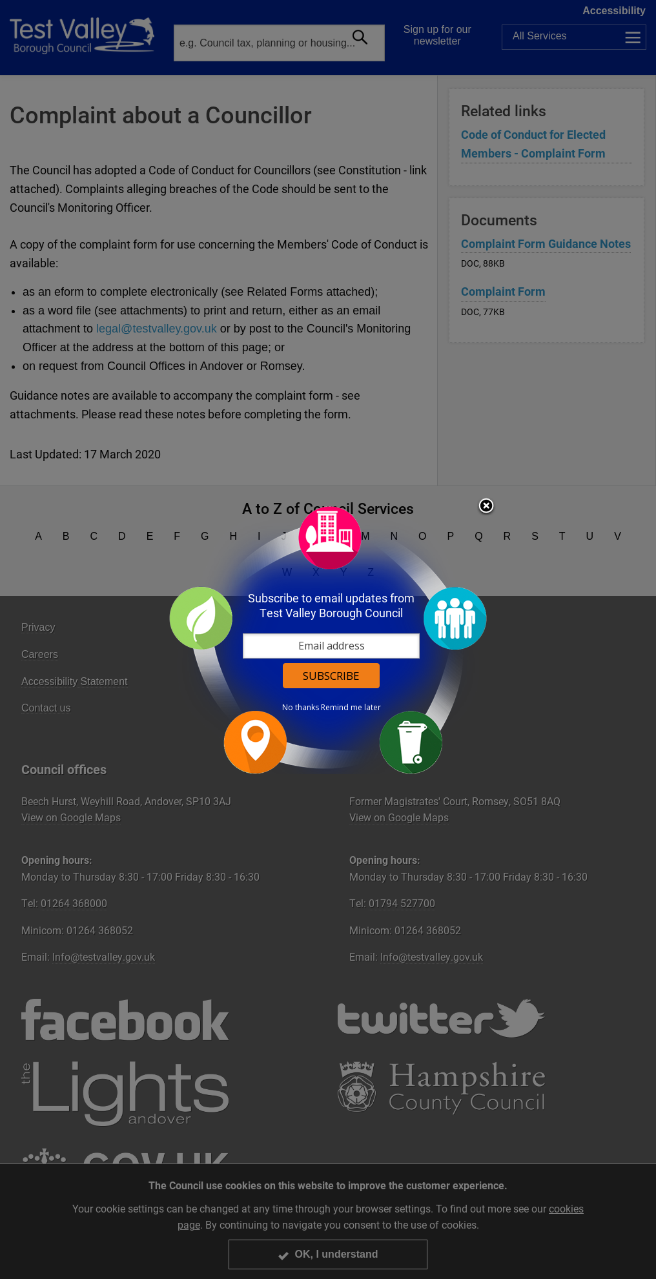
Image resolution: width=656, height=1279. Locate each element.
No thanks (300, 707)
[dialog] (328, 639)
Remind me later (351, 707)
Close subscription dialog (486, 507)
